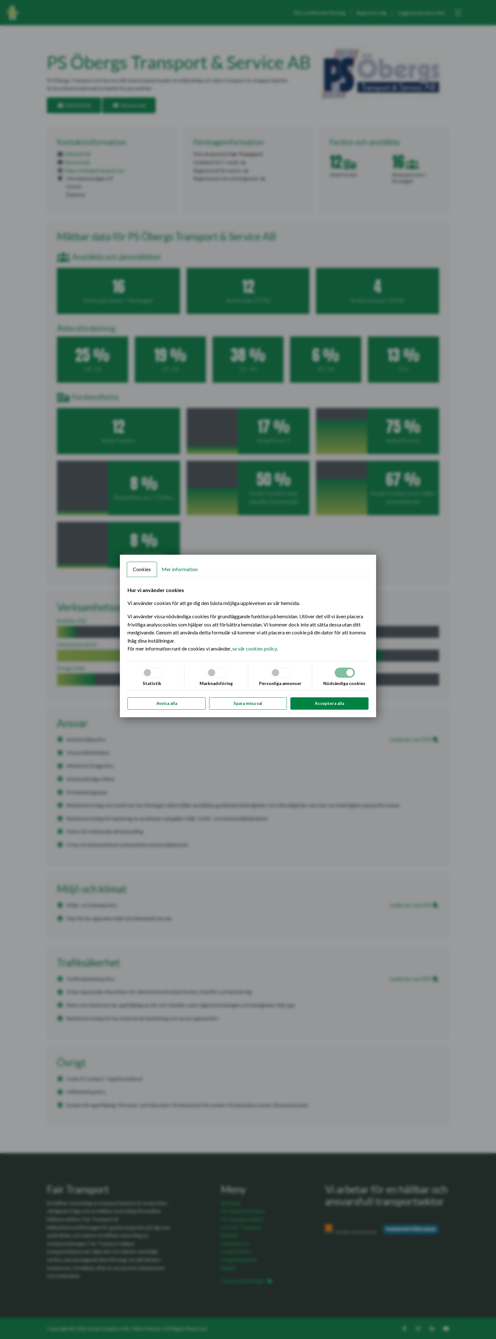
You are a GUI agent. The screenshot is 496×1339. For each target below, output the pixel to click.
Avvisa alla (166, 703)
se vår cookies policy (254, 648)
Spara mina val (247, 703)
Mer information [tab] (180, 569)
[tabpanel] (248, 619)
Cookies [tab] (142, 569)
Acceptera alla (329, 703)
